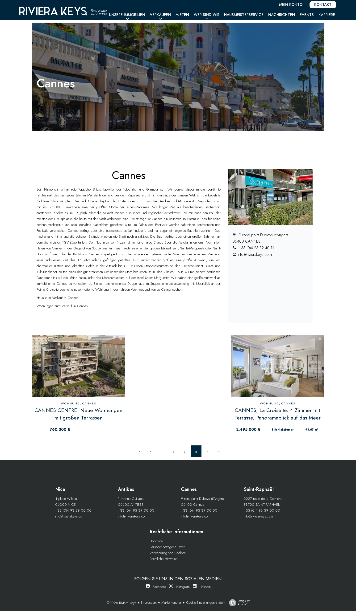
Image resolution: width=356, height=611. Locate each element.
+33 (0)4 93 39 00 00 (73, 510)
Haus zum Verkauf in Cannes (57, 297)
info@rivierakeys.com (255, 254)
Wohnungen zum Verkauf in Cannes (62, 306)
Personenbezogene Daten (167, 547)
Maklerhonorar (171, 602)
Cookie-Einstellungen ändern (206, 602)
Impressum (149, 602)
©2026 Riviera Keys (121, 602)
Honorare (156, 541)
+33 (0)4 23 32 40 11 (256, 248)
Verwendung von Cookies (168, 552)
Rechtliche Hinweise (163, 558)
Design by (238, 602)
